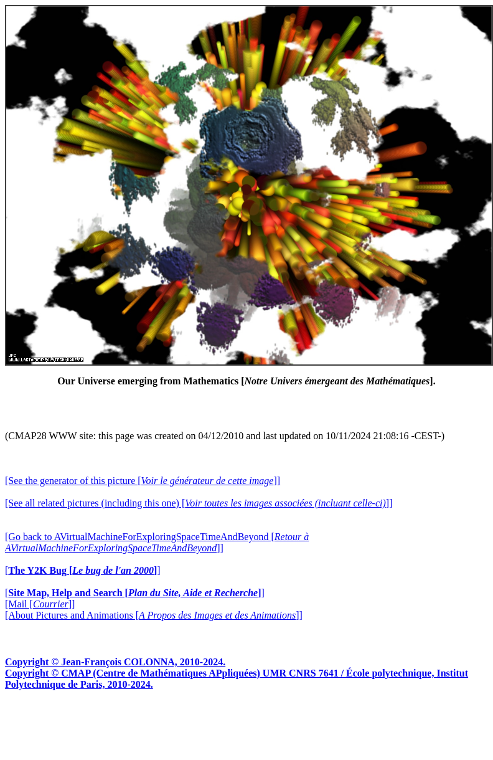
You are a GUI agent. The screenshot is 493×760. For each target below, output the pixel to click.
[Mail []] (40, 604)
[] (83, 570)
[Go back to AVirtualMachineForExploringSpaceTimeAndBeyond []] (157, 542)
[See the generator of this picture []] (142, 480)
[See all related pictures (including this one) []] (198, 503)
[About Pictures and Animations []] (154, 615)
